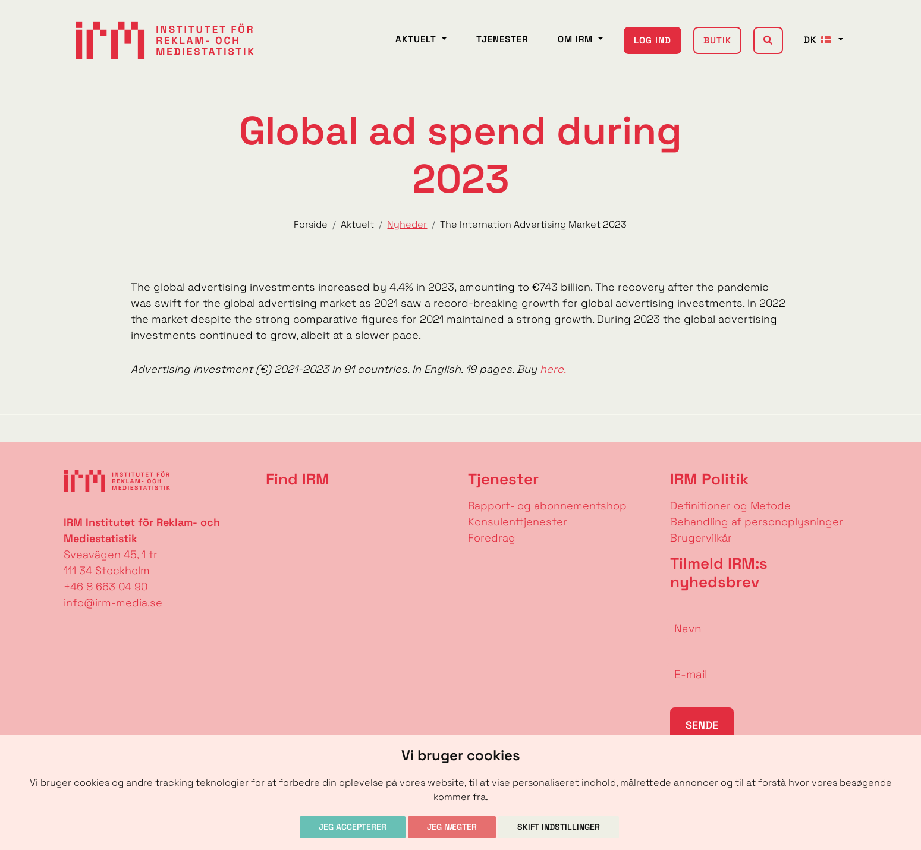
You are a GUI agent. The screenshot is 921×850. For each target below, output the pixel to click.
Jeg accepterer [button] (352, 826)
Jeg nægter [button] (452, 826)
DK (820, 39)
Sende (702, 725)
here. (553, 369)
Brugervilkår (701, 537)
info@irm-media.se (113, 602)
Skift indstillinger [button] (558, 826)
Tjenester (502, 39)
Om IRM (577, 39)
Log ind (652, 40)
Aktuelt (417, 39)
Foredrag (491, 537)
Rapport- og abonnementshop (547, 505)
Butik (717, 40)
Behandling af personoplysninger (758, 521)
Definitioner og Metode (730, 505)
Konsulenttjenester (517, 521)
